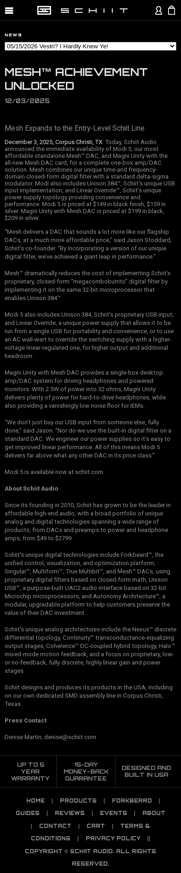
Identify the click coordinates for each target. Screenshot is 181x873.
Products (78, 801)
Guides (28, 813)
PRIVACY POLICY (113, 838)
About (153, 813)
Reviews (70, 813)
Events (113, 813)
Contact (55, 826)
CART (96, 826)
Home (35, 801)
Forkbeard (132, 801)
